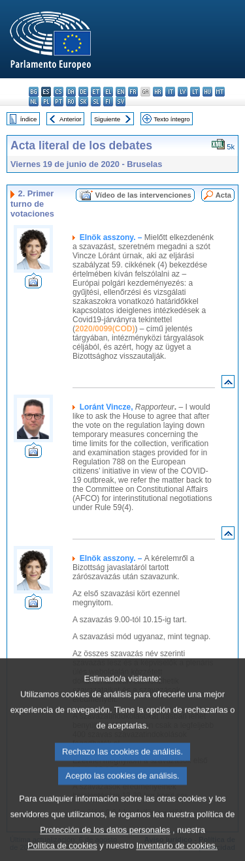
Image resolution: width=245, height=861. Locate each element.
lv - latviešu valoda (183, 92)
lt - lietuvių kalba (195, 92)
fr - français (133, 92)
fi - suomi (108, 101)
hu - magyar (207, 92)
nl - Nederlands (34, 101)
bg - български (34, 92)
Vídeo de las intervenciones (143, 195)
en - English (120, 92)
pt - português (58, 101)
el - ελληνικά (108, 92)
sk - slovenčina (83, 101)
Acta (223, 195)
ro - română (71, 101)
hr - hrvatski (158, 92)
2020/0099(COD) (105, 328)
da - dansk (71, 92)
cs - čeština (58, 92)
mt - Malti (220, 92)
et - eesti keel (96, 92)
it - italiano (170, 92)
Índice (28, 119)
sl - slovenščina (96, 101)
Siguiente (107, 119)
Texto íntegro (171, 119)
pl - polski (46, 101)
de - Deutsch (83, 92)
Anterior (70, 119)
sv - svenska (120, 101)
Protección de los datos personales (105, 849)
